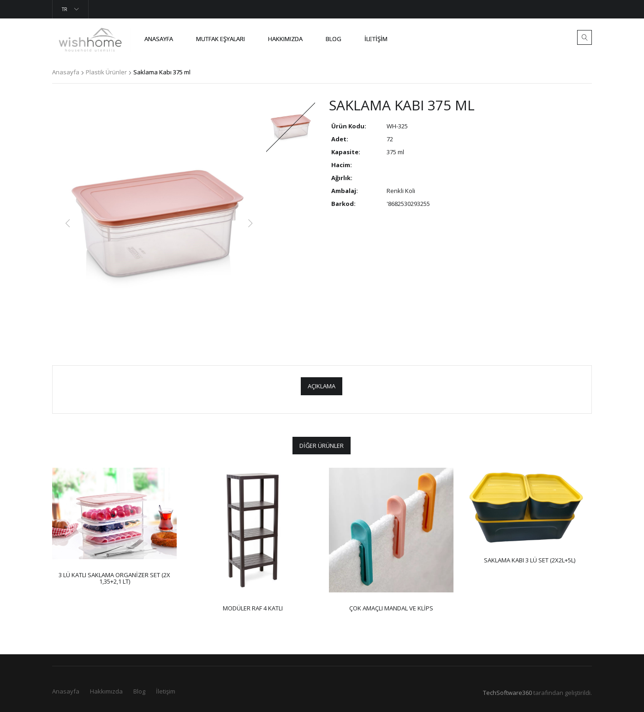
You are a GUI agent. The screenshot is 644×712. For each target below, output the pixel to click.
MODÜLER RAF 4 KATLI (253, 608)
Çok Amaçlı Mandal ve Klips (391, 608)
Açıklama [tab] (321, 386)
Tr (64, 9)
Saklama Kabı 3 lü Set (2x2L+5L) (529, 560)
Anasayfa (158, 39)
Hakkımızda (106, 691)
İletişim (376, 39)
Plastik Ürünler (106, 72)
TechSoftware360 (507, 692)
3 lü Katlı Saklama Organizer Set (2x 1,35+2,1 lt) (114, 578)
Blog (333, 39)
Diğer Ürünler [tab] (321, 445)
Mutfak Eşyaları (220, 39)
